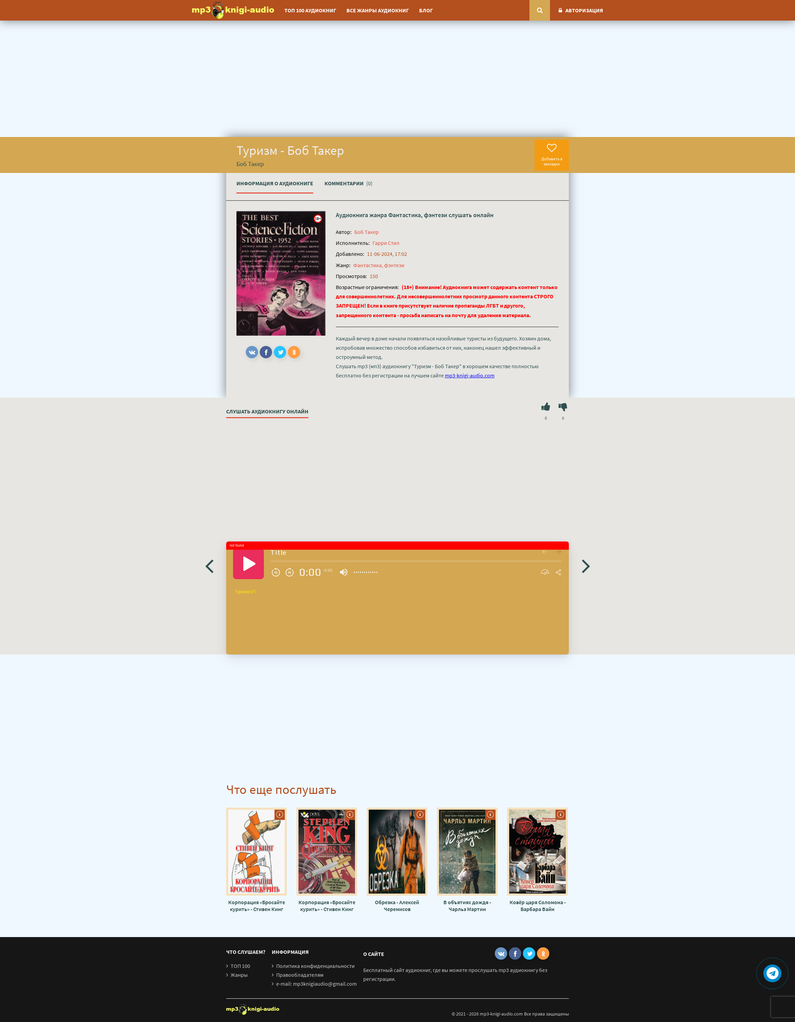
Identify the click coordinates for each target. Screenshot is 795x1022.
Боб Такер (366, 231)
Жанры (239, 974)
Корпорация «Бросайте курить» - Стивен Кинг (256, 905)
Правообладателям (299, 974)
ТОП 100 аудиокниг (310, 10)
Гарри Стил (386, 242)
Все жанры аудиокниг (377, 10)
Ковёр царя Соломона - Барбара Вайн (538, 905)
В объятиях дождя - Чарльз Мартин (467, 905)
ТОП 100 (240, 965)
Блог (426, 10)
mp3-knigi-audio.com (469, 375)
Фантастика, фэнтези (417, 215)
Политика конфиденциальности (315, 965)
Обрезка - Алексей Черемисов (397, 905)
